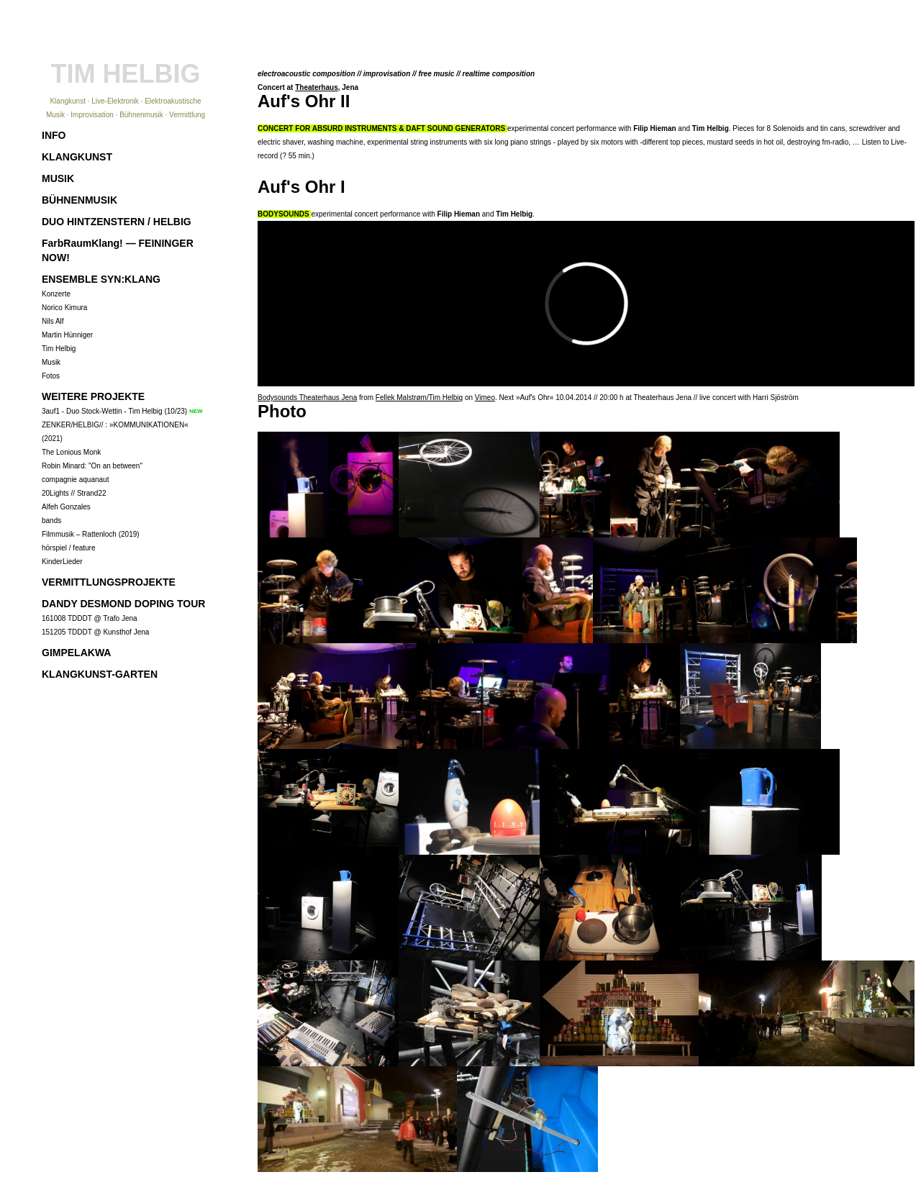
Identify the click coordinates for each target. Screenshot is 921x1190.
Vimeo (485, 397)
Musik (51, 362)
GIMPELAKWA (76, 652)
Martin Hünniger (67, 335)
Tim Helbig (59, 349)
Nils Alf (53, 321)
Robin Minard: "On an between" (92, 466)
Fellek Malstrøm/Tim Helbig (419, 397)
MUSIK (58, 178)
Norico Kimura (64, 308)
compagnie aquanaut (75, 479)
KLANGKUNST (77, 157)
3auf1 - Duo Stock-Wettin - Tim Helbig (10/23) (114, 411)
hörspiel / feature (69, 548)
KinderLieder (62, 562)
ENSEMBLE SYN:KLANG (101, 279)
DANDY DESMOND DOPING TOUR (123, 603)
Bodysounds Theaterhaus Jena (307, 397)
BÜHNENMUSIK (79, 200)
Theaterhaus (316, 87)
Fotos (51, 376)
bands (51, 520)
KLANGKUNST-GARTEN (100, 674)
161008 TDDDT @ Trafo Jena (89, 618)
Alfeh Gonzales (66, 507)
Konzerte (56, 294)
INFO (53, 135)
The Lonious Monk (71, 452)
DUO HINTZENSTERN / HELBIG (116, 221)
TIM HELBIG (126, 73)
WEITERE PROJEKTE (93, 396)
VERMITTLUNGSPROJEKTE (109, 582)
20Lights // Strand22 (74, 493)
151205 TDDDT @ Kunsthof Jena (95, 632)
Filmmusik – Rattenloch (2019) (91, 534)
